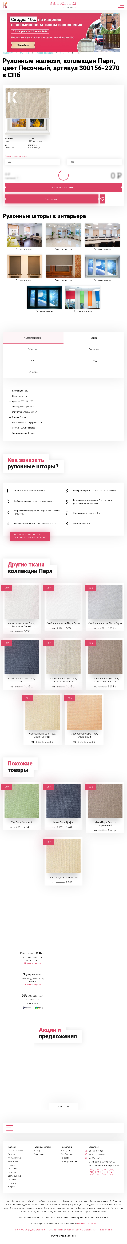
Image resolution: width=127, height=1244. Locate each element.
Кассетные (13, 1161)
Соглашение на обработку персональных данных (72, 1230)
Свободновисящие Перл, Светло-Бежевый (63, 680)
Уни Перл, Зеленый (21, 822)
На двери (65, 1158)
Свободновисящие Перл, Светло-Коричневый (105, 680)
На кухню (12, 1183)
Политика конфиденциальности (30, 1230)
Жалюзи (12, 1147)
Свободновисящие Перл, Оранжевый (84, 735)
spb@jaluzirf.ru (95, 1158)
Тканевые (12, 1169)
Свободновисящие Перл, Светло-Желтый (42, 735)
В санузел (65, 1151)
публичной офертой (86, 1223)
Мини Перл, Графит (63, 822)
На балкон (13, 1179)
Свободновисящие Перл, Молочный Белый (21, 625)
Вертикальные (14, 1176)
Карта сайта (106, 1230)
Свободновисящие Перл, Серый (105, 623)
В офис (11, 1187)
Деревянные (14, 1154)
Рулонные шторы (42, 1147)
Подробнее (63, 1106)
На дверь (12, 1172)
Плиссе (11, 1165)
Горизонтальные (15, 1151)
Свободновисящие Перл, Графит (21, 680)
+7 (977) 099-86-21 (69, 7)
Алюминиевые (14, 1158)
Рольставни (66, 1147)
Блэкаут (37, 1151)
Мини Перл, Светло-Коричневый (105, 824)
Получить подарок (32, 984)
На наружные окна (69, 1161)
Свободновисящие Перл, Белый (63, 623)
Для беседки (67, 1154)
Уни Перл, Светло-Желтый (64, 877)
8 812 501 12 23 (63, 3)
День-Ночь (39, 1154)
